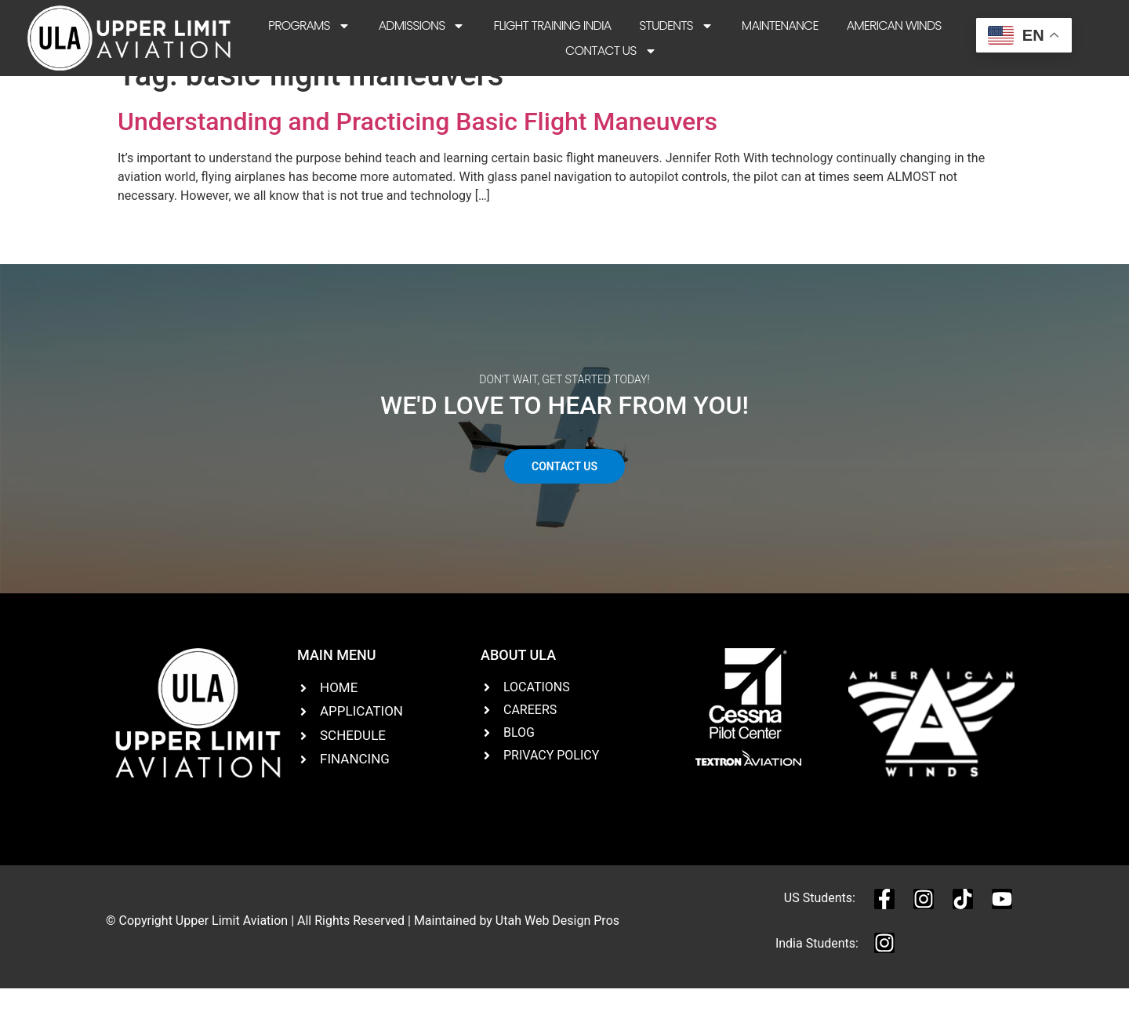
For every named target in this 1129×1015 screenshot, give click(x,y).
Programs (309, 25)
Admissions (422, 25)
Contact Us (610, 50)
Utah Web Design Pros (557, 946)
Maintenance (780, 25)
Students (676, 25)
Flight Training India (552, 25)
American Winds (894, 25)
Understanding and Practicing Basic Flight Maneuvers (417, 147)
